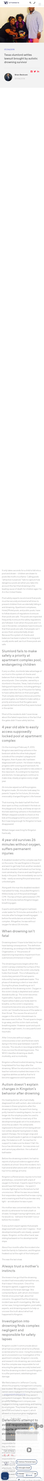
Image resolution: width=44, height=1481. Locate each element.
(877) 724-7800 (34, 3)
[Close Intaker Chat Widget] (41, 1426)
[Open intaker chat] (19, 1480)
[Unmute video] (29, 1450)
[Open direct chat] (38, 1426)
